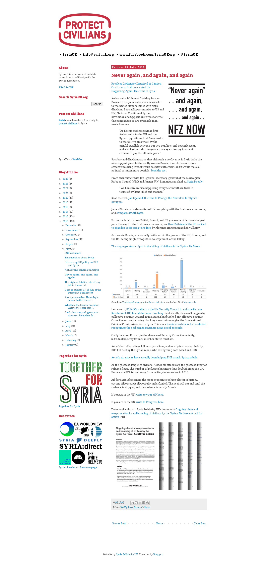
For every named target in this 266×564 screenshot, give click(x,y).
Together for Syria (69, 406)
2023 (66, 183)
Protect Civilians (142, 507)
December (71, 225)
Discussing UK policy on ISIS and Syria (81, 263)
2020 (66, 197)
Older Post (200, 523)
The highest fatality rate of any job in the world (82, 283)
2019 (66, 202)
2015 (66, 221)
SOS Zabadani (73, 252)
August (69, 244)
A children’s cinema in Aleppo (82, 269)
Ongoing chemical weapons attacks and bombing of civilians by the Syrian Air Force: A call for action (156, 413)
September (72, 239)
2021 (66, 193)
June (68, 321)
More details (190, 302)
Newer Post (119, 523)
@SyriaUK (189, 54)
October (70, 234)
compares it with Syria (129, 212)
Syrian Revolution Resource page (78, 467)
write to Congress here (150, 402)
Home (159, 523)
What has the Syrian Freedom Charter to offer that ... (82, 306)
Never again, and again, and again (81, 276)
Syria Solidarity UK (127, 554)
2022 (66, 188)
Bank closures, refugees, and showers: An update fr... (81, 314)
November (71, 230)
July (67, 248)
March (69, 335)
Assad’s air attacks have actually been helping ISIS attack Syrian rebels (154, 357)
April (68, 330)
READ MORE (66, 87)
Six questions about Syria (79, 257)
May (68, 325)
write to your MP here (149, 394)
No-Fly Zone (126, 507)
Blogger (158, 554)
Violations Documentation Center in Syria (142, 302)
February (71, 340)
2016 (66, 216)
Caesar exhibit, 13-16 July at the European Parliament (83, 291)
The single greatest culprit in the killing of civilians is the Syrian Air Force (155, 246)
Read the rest (159, 170)
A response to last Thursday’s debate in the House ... (81, 299)
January (70, 344)
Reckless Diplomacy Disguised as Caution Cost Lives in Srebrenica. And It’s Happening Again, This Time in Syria (136, 87)
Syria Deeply (195, 181)
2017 (66, 211)
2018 (66, 207)
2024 (66, 178)
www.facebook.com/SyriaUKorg (147, 54)
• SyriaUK (68, 54)
